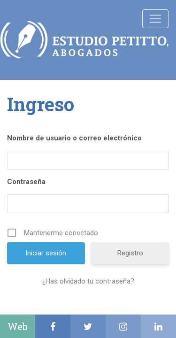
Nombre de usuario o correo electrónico (74, 138)
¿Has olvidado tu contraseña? (88, 281)
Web (18, 326)
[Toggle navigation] (155, 18)
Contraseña (26, 181)
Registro (130, 253)
